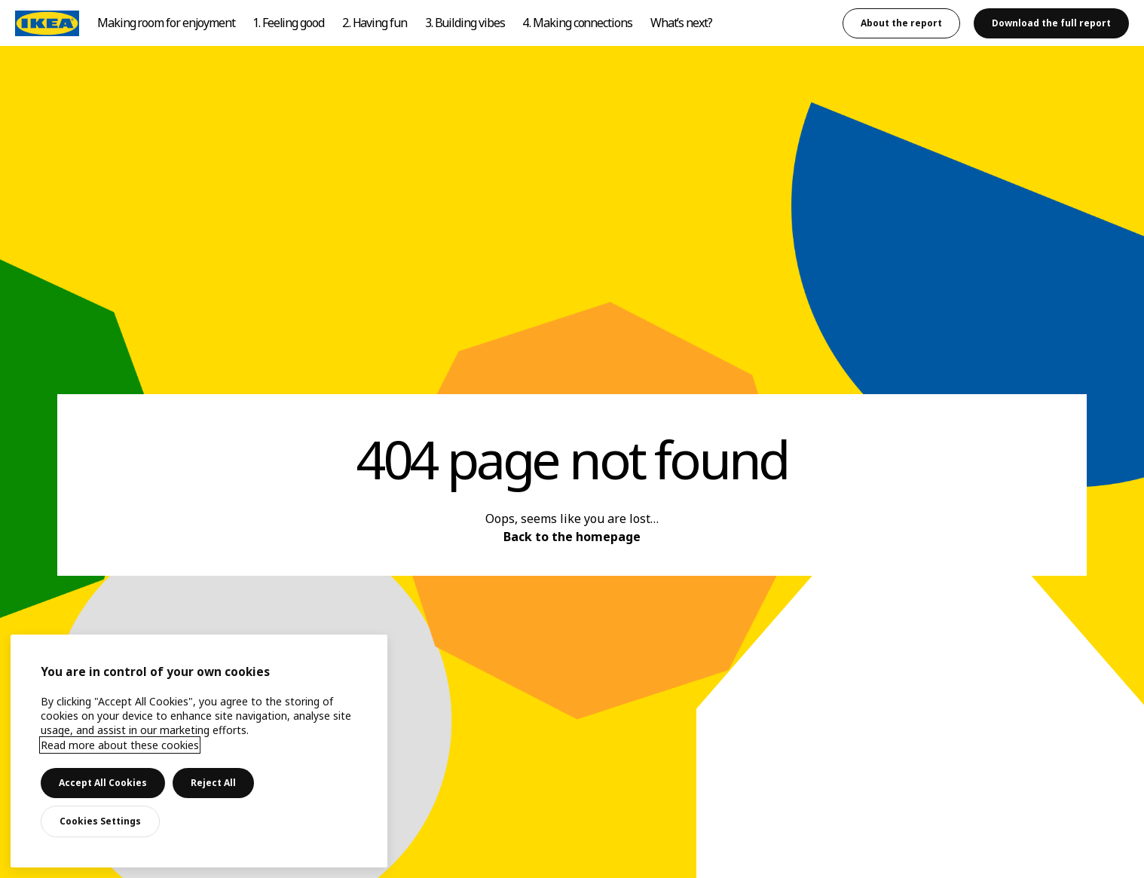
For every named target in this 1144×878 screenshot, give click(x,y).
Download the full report (1051, 23)
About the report (901, 23)
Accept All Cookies (103, 782)
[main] (199, 751)
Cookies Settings (100, 821)
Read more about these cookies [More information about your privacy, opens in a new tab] (120, 745)
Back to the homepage (572, 536)
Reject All (213, 782)
